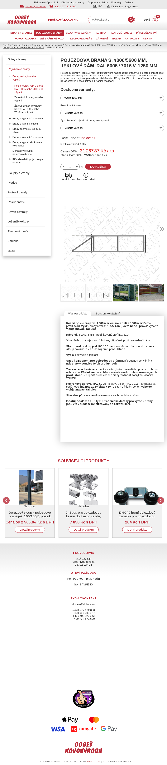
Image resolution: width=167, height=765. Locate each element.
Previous (6, 500)
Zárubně (102, 38)
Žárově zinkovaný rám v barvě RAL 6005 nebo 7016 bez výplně (28, 109)
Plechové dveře (80, 38)
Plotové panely (121, 33)
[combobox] (107, 19)
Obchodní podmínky (72, 2)
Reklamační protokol (46, 2)
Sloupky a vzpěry (78, 33)
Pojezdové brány (49, 33)
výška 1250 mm (73, 97)
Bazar (116, 38)
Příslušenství (146, 33)
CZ (95, 6)
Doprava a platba (98, 2)
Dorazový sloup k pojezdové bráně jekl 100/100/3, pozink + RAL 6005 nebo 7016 (30, 516)
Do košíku (98, 166)
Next (160, 500)
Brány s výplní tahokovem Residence (27, 144)
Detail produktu (30, 529)
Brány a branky (21, 33)
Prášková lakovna (63, 19)
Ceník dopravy (68, 179)
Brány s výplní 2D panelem (27, 137)
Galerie (129, 2)
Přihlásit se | (116, 6)
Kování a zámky (25, 38)
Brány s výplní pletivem (25, 123)
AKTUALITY (132, 38)
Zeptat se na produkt (86, 179)
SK (100, 6)
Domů (6, 45)
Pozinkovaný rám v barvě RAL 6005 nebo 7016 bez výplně (93, 45)
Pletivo (100, 33)
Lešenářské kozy (52, 38)
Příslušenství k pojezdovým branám (28, 161)
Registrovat (131, 6)
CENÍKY (148, 38)
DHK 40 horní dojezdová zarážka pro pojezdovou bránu (137, 516)
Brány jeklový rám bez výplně (47, 45)
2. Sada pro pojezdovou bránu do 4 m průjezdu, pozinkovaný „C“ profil (83, 516)
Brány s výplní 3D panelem (27, 118)
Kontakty (116, 2)
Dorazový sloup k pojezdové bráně (22, 153)
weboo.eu (94, 761)
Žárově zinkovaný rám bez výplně (29, 99)
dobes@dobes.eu (36, 6)
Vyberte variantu (73, 112)
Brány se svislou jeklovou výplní (26, 131)
